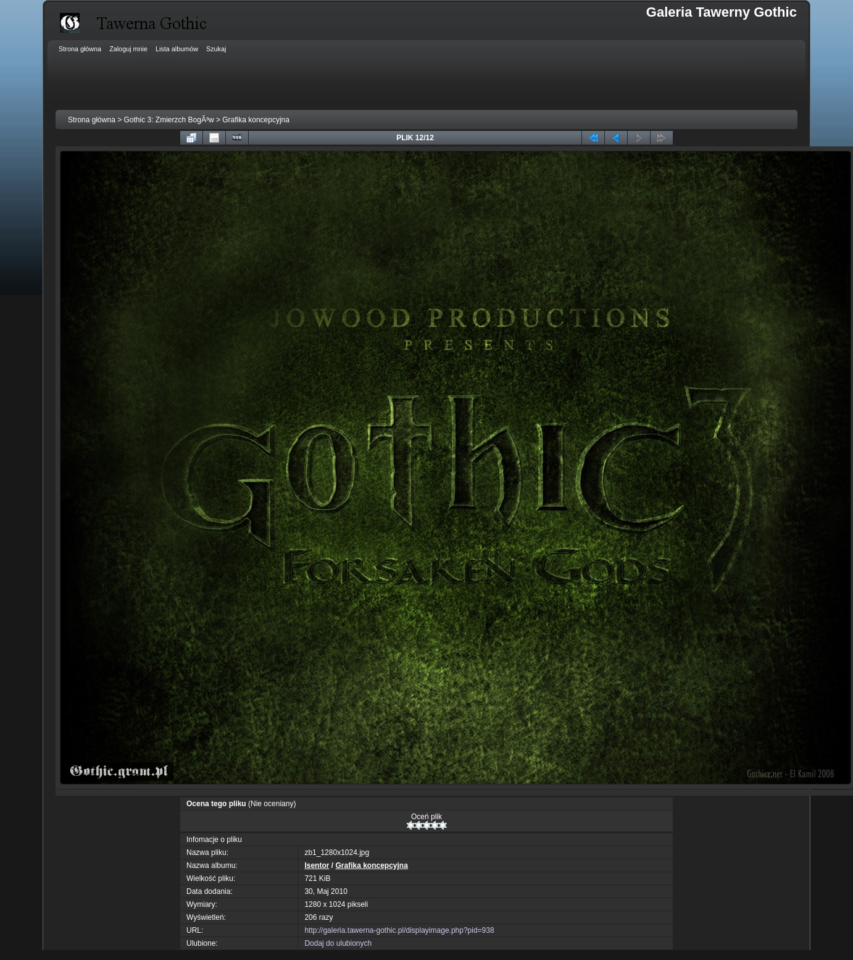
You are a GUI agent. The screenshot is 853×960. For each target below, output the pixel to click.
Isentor (316, 865)
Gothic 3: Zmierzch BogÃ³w (169, 120)
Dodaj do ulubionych (338, 943)
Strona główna (91, 120)
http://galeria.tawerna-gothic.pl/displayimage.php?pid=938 (399, 930)
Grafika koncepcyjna (255, 120)
